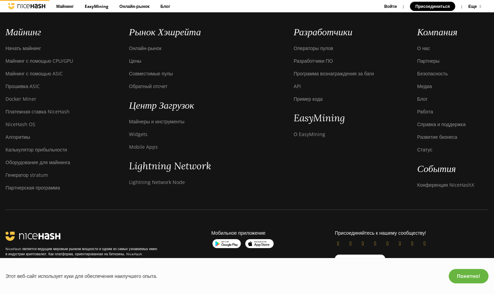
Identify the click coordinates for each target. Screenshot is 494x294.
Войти (390, 6)
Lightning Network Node (157, 182)
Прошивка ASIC (22, 86)
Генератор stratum (26, 175)
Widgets (138, 134)
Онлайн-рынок (134, 6)
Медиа (424, 86)
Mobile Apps (143, 147)
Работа (425, 111)
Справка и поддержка (441, 124)
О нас (423, 48)
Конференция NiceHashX (445, 185)
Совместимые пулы (151, 73)
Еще (475, 6)
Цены (135, 61)
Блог (165, 6)
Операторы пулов (313, 48)
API (297, 86)
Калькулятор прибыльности (36, 149)
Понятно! (468, 276)
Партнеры (428, 61)
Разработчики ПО (313, 61)
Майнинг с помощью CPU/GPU (39, 61)
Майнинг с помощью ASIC (34, 73)
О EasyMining (309, 134)
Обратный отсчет (148, 86)
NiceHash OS (20, 124)
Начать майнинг (23, 48)
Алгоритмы (17, 137)
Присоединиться (432, 6)
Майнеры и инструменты (157, 121)
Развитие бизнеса (437, 137)
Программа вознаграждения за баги (334, 73)
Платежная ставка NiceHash (37, 111)
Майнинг (65, 6)
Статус (424, 149)
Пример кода (308, 99)
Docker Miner (20, 99)
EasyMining (96, 6)
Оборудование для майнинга (37, 162)
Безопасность (432, 73)
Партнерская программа (32, 187)
